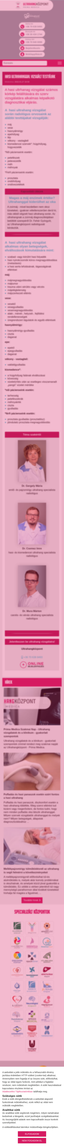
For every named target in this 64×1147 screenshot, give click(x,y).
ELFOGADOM (32, 1134)
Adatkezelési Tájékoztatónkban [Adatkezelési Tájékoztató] (17, 1091)
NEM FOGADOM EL (32, 1140)
